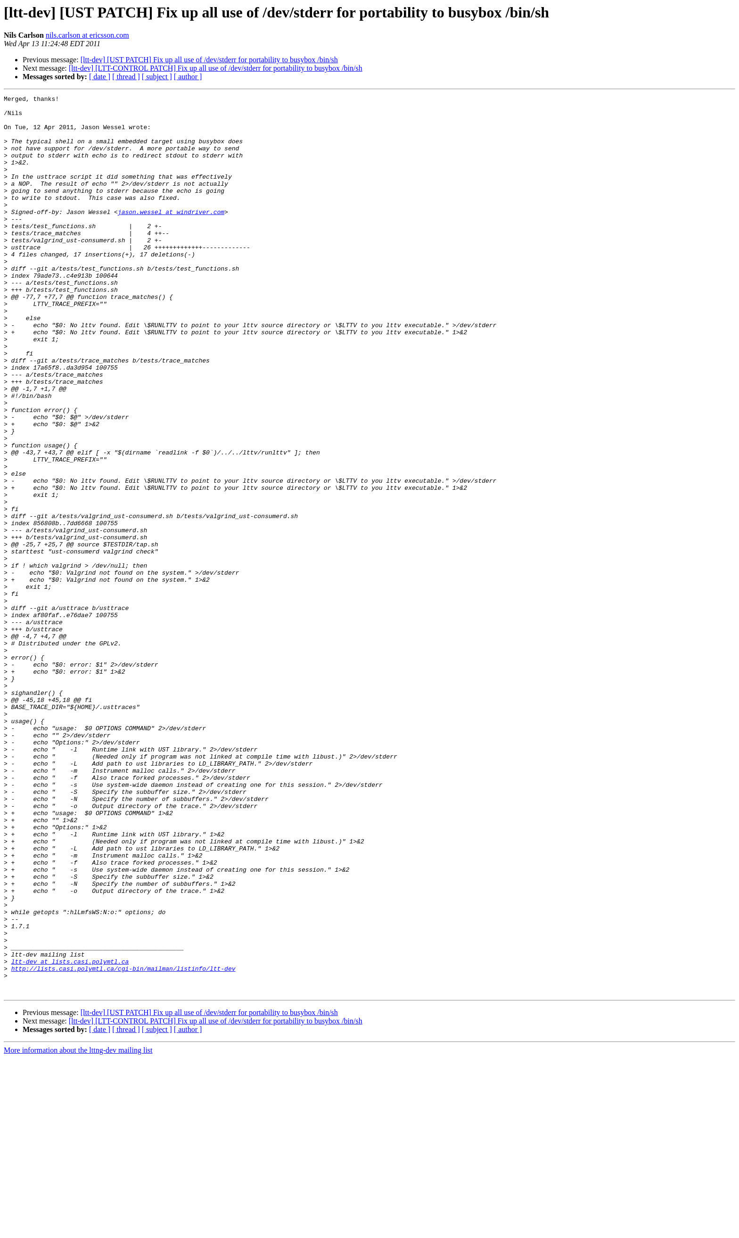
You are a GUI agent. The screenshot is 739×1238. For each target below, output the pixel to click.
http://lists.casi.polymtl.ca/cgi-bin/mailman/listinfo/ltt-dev (123, 1143)
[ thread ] (126, 77)
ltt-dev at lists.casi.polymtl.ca (70, 1135)
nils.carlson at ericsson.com (87, 35)
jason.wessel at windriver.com (171, 235)
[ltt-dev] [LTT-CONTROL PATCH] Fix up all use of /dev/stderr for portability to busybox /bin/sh (215, 68)
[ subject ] (157, 77)
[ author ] (188, 77)
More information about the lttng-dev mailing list (78, 1230)
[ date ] (99, 77)
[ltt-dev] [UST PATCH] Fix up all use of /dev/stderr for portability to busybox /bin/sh (209, 60)
